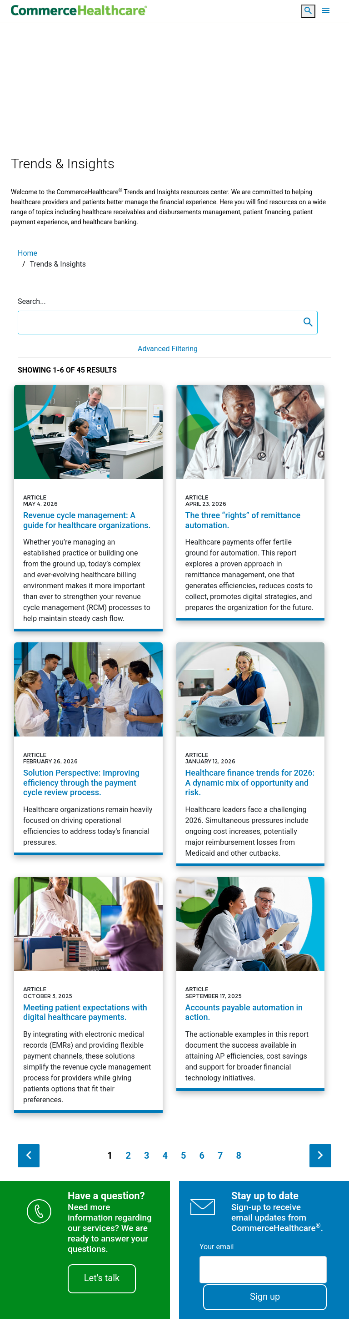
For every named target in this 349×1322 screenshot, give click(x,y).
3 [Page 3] (146, 1157)
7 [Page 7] (220, 1157)
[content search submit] (308, 322)
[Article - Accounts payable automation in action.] (250, 984)
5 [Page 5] (183, 1157)
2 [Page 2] (128, 1157)
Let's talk (102, 1280)
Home (27, 253)
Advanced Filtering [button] (168, 348)
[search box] (158, 322)
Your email (216, 1249)
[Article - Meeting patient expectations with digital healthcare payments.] (88, 995)
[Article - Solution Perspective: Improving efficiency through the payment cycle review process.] (88, 748)
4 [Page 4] (165, 1157)
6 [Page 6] (201, 1157)
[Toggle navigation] (326, 10)
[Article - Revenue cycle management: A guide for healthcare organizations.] (88, 507)
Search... (32, 301)
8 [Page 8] (238, 1157)
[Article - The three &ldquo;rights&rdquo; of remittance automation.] (250, 502)
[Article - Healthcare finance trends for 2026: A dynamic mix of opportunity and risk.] (250, 754)
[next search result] (320, 1158)
